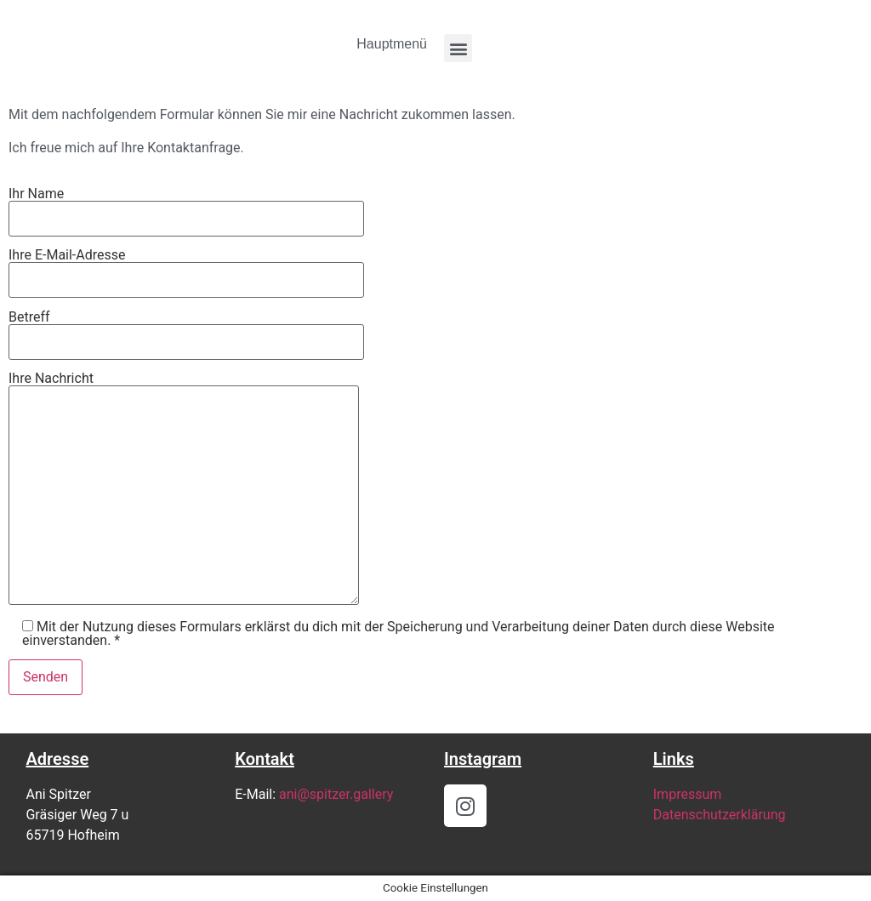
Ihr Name (186, 206)
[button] (458, 48)
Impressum (687, 794)
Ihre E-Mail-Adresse (186, 268)
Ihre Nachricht (184, 489)
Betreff (186, 330)
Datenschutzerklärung (719, 815)
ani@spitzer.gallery (336, 794)
